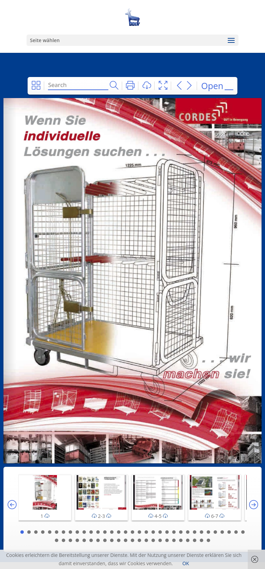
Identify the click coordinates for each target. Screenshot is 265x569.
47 (146, 540)
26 (194, 532)
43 (118, 540)
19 (146, 532)
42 (112, 540)
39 (91, 540)
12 (98, 532)
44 (125, 540)
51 (174, 540)
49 (160, 540)
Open (212, 85)
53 (187, 540)
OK (185, 563)
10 (84, 532)
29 (215, 532)
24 (181, 532)
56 (208, 540)
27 (201, 532)
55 (201, 540)
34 (56, 540)
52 (181, 540)
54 (194, 540)
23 (174, 532)
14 (112, 532)
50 (167, 540)
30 (222, 532)
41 (105, 540)
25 (187, 532)
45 (132, 540)
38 (84, 540)
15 (118, 532)
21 (160, 532)
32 (236, 532)
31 (229, 532)
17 (132, 532)
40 (98, 540)
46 (139, 540)
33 (243, 532)
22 (167, 532)
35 (63, 540)
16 (125, 532)
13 (105, 532)
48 (153, 540)
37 (77, 540)
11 (91, 532)
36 (70, 540)
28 (208, 532)
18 (139, 532)
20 (153, 532)
